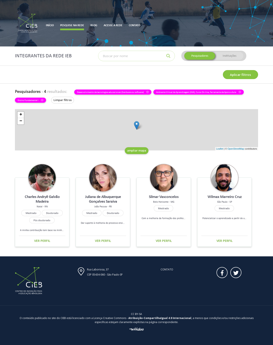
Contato (167, 269)
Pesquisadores (199, 56)
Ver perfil (42, 240)
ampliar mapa (136, 150)
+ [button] (20, 115)
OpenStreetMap (236, 148)
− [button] (20, 121)
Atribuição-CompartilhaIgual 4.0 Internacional (159, 318)
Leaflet (219, 148)
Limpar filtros (63, 100)
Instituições (229, 56)
